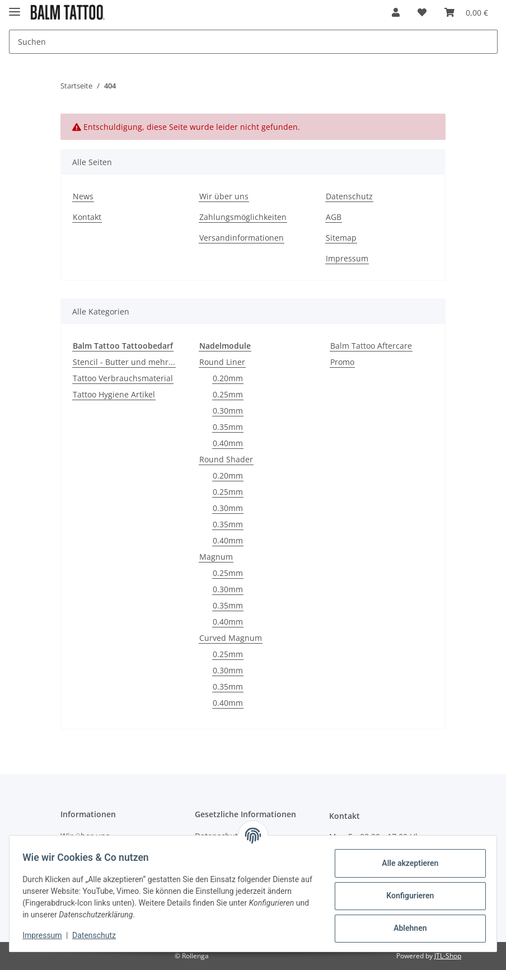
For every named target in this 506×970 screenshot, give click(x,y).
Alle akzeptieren (405, 863)
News (83, 196)
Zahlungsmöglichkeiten (243, 217)
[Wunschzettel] (422, 12)
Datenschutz (349, 196)
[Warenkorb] (466, 12)
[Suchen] (253, 42)
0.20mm (228, 378)
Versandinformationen (241, 237)
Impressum (347, 258)
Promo (342, 362)
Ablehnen (404, 928)
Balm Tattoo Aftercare (371, 345)
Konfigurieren (405, 895)
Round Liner (222, 362)
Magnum (216, 556)
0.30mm (228, 410)
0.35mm (228, 426)
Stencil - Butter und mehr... (124, 362)
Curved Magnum (230, 637)
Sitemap (341, 237)
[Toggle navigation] (14, 7)
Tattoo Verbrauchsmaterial (123, 378)
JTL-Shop (447, 955)
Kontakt (87, 217)
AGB (333, 217)
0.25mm (228, 394)
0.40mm (228, 443)
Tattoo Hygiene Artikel (114, 394)
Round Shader (226, 459)
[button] (396, 12)
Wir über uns (224, 196)
